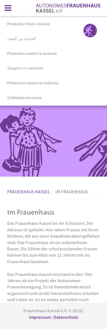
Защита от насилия (25, 68)
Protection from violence (28, 23)
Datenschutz (66, 317)
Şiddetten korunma (24, 97)
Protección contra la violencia (32, 82)
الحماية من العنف (21, 38)
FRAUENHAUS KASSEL (28, 191)
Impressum (40, 317)
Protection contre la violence (32, 53)
